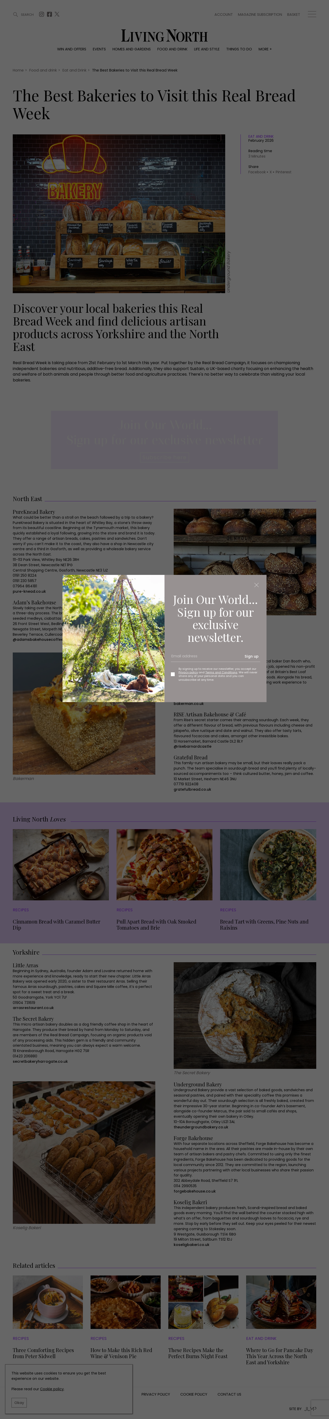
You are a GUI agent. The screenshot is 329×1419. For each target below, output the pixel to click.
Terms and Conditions (221, 672)
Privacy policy (188, 672)
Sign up (252, 656)
